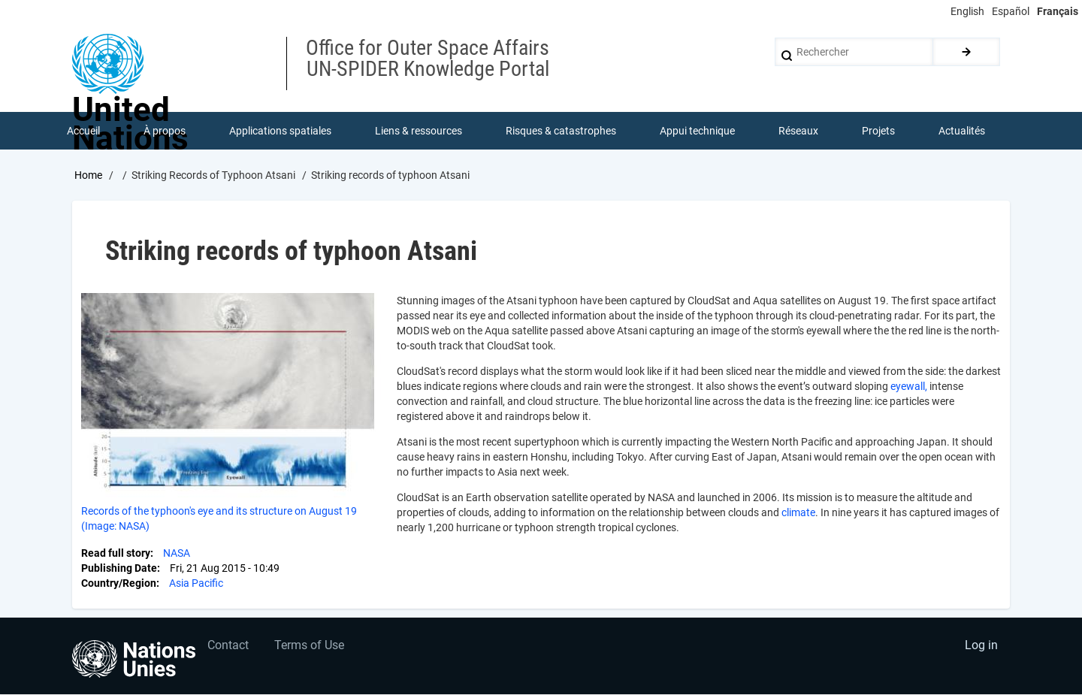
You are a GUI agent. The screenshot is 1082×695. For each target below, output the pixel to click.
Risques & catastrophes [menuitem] (561, 131)
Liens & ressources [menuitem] (418, 131)
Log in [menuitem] (981, 646)
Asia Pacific (196, 583)
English (967, 11)
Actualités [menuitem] (961, 131)
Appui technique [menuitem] (697, 131)
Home (88, 175)
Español (1010, 11)
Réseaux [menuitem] (798, 131)
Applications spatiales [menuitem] (280, 131)
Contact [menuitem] (228, 646)
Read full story (115, 553)
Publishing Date (119, 568)
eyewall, (908, 386)
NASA (176, 553)
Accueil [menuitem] (83, 131)
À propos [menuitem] (165, 131)
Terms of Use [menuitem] (310, 646)
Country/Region (118, 583)
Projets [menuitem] (878, 131)
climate (798, 512)
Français (1057, 11)
